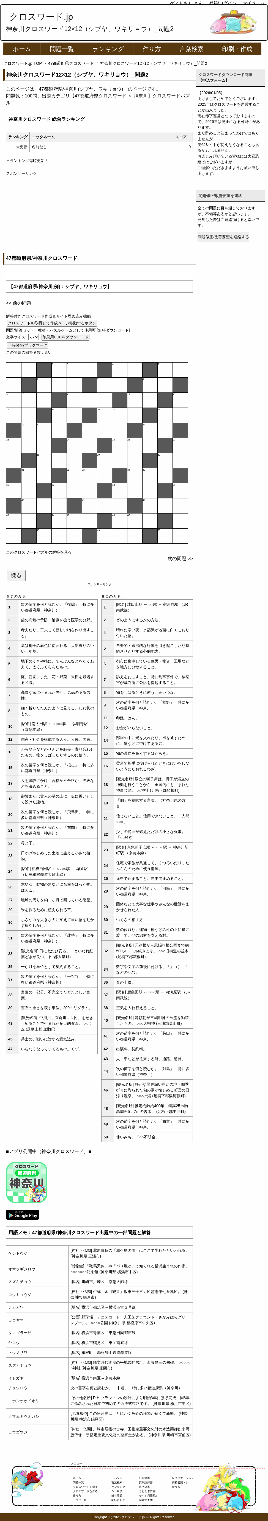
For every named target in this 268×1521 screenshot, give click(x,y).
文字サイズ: (17, 337)
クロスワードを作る (85, 1491)
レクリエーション (183, 1478)
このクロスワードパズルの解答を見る (39, 552)
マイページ (254, 3)
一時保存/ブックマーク (27, 345)
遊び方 (176, 1486)
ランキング (108, 49)
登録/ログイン (223, 3)
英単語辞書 (146, 1482)
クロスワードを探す (85, 1486)
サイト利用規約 (148, 1495)
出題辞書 (144, 1478)
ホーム (22, 49)
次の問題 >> (180, 558)
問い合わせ (118, 1500)
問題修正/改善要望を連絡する (223, 237)
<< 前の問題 (18, 303)
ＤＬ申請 (116, 1491)
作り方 (152, 49)
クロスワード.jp (41, 17)
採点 (16, 576)
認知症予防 (146, 1500)
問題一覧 (62, 49)
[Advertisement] (99, 214)
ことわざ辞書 (147, 1491)
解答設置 (116, 1495)
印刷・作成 (237, 49)
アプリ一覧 (80, 1500)
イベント (116, 1478)
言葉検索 (191, 49)
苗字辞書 (144, 1486)
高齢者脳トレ (180, 1482)
